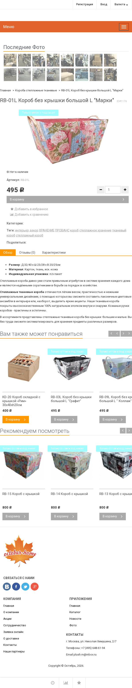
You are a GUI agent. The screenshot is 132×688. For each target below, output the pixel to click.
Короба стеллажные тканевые (36, 90)
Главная (5, 90)
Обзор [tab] (7, 252)
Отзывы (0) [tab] (27, 252)
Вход (103, 4)
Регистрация (84, 4)
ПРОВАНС (62, 230)
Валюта (120, 4)
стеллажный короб (29, 235)
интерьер (22, 230)
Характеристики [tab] (54, 252)
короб (74, 230)
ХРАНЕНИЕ (46, 230)
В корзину (67, 199)
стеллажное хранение (95, 230)
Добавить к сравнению (29, 214)
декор (34, 230)
